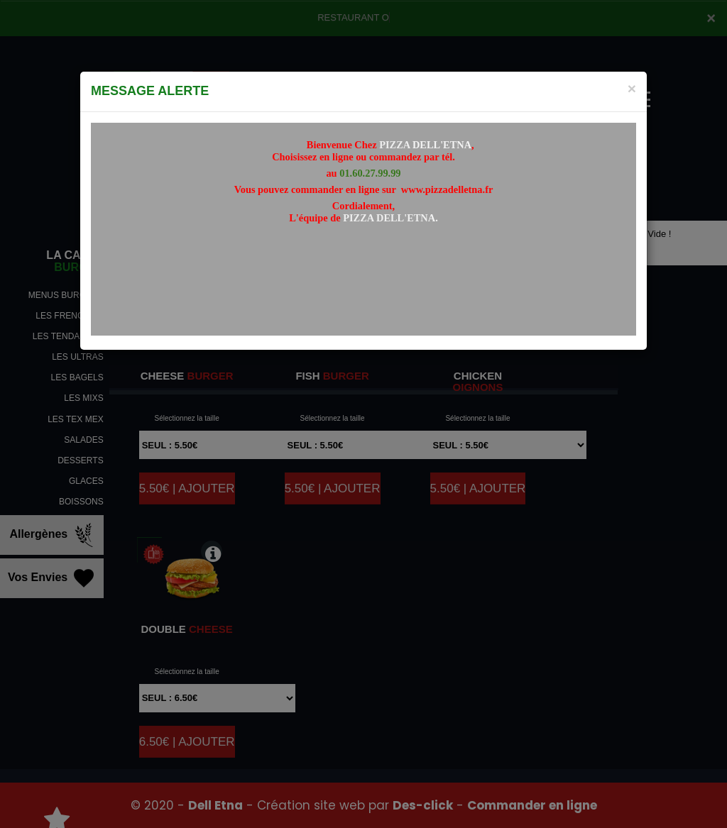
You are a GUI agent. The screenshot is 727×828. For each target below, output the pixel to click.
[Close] (632, 88)
